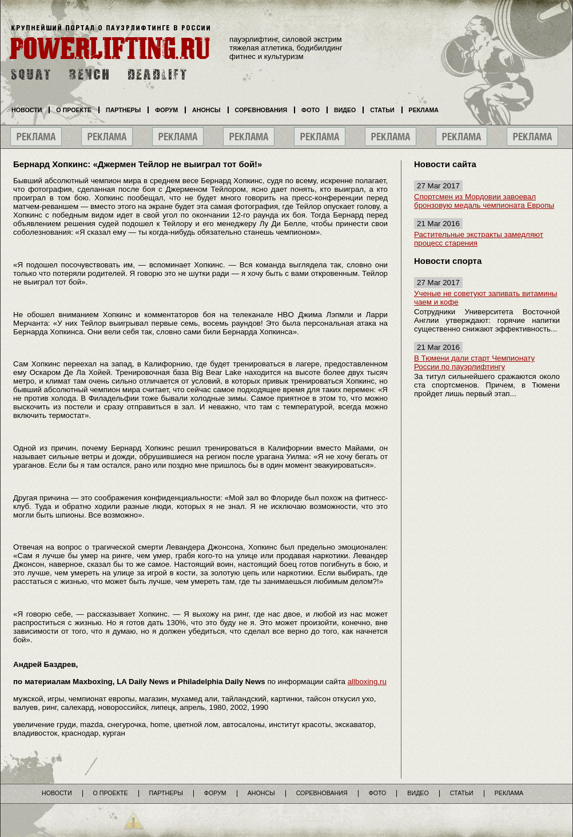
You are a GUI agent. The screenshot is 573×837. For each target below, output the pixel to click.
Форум (166, 109)
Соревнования (261, 109)
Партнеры (123, 109)
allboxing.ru (367, 681)
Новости (26, 109)
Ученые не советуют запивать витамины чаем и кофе (485, 297)
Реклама (424, 109)
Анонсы (206, 109)
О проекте (73, 109)
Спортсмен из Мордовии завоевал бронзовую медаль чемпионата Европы (484, 201)
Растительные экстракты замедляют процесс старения (478, 238)
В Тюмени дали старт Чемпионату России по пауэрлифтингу (474, 362)
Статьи (382, 109)
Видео (345, 109)
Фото (310, 109)
